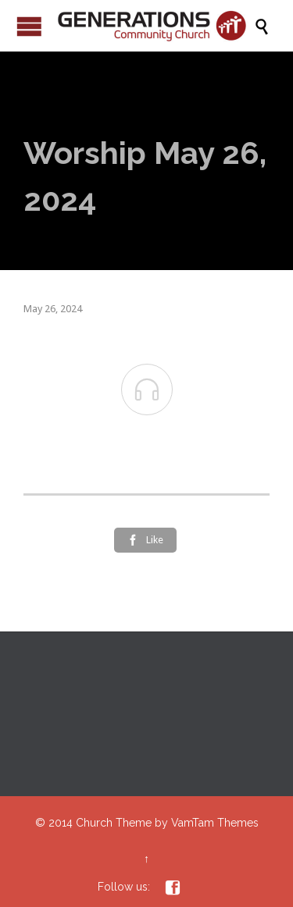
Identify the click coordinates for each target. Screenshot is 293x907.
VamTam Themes (215, 822)
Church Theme (114, 822)
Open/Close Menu (29, 26)
